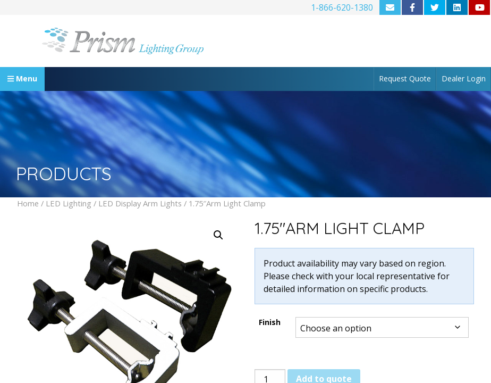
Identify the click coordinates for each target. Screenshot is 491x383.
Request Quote (405, 78)
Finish (270, 322)
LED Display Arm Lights (140, 203)
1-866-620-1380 (342, 7)
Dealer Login (464, 78)
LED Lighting (68, 203)
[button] (218, 235)
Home (28, 203)
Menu (22, 78)
